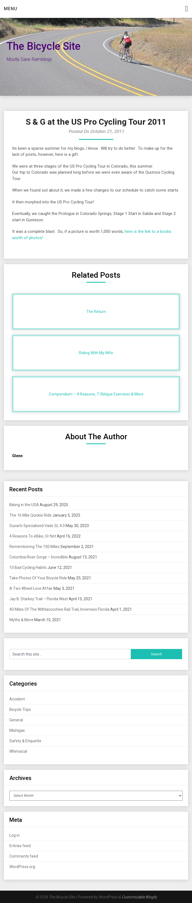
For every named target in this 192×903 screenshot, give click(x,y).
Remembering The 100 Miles (34, 546)
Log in (14, 835)
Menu (10, 8)
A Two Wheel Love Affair (31, 588)
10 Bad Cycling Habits (28, 567)
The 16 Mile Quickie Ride (30, 515)
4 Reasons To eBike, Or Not (32, 536)
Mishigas (17, 730)
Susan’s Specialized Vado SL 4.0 (37, 525)
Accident (17, 699)
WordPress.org (22, 866)
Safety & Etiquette (25, 741)
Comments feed (23, 856)
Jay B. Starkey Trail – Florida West (38, 599)
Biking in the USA (24, 505)
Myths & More (21, 620)
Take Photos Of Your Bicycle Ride (38, 578)
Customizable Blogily (139, 897)
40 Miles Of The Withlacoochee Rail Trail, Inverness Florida (59, 609)
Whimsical (18, 751)
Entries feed (20, 846)
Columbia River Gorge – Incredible (38, 557)
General (16, 720)
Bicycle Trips (20, 709)
